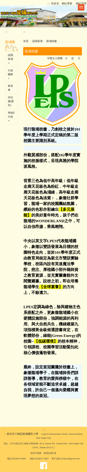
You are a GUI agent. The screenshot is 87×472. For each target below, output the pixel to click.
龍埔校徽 (51, 41)
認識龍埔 (37, 41)
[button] (11, 59)
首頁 (25, 41)
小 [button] (66, 58)
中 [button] (72, 58)
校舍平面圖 (36, 453)
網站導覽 (67, 3)
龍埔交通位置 (50, 453)
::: (48, 3)
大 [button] (79, 58)
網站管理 (81, 3)
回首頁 (55, 3)
